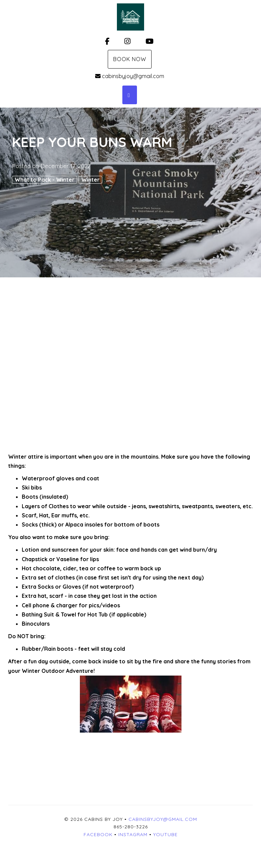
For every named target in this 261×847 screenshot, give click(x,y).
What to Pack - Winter (44, 179)
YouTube (165, 834)
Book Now (129, 59)
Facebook (98, 834)
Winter (90, 179)
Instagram (132, 834)
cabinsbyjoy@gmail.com (129, 76)
